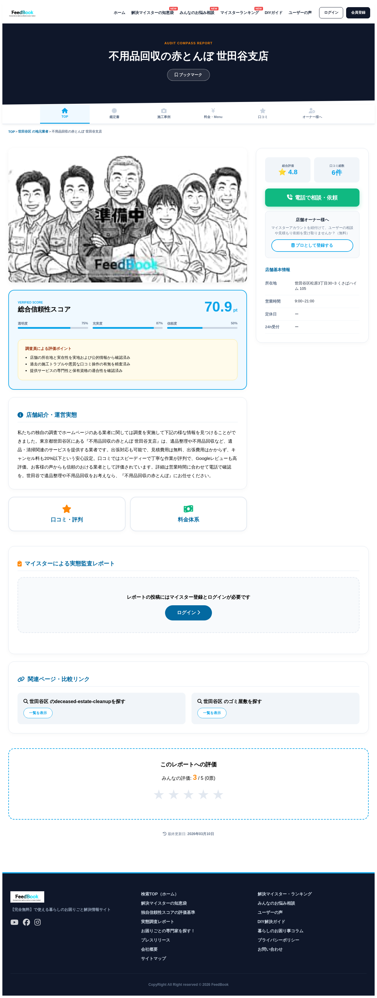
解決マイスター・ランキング (285, 894)
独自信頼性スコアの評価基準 (168, 912)
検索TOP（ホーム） (160, 894)
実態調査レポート (157, 921)
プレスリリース (155, 940)
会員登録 (358, 13)
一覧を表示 (38, 713)
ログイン (330, 13)
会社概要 (149, 949)
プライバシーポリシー (278, 940)
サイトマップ (153, 958)
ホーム (117, 12)
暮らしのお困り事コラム (280, 930)
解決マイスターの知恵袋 (150, 12)
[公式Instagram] (37, 922)
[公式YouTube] (14, 922)
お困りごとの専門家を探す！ (168, 930)
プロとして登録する (312, 245)
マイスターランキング (237, 12)
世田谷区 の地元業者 (33, 131)
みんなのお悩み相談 (195, 12)
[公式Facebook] (26, 922)
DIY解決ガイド (271, 921)
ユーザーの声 (298, 12)
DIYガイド (272, 12)
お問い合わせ (270, 949)
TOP (11, 131)
